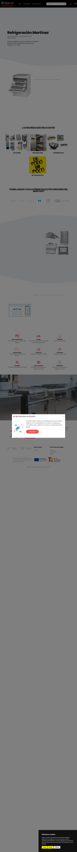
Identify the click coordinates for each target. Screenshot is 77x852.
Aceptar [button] (44, 847)
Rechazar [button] (50, 847)
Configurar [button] (57, 847)
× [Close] (64, 417)
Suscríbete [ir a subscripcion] (32, 431)
